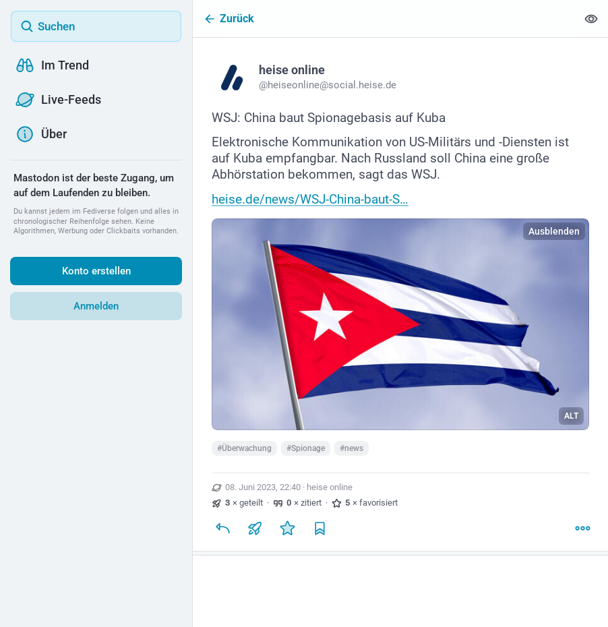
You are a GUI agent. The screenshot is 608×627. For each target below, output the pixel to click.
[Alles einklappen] (591, 18)
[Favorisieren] (287, 527)
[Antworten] (222, 527)
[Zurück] (385, 18)
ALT (571, 416)
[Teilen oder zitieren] (254, 527)
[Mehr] (582, 527)
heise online (330, 487)
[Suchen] (96, 26)
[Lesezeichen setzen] (319, 527)
